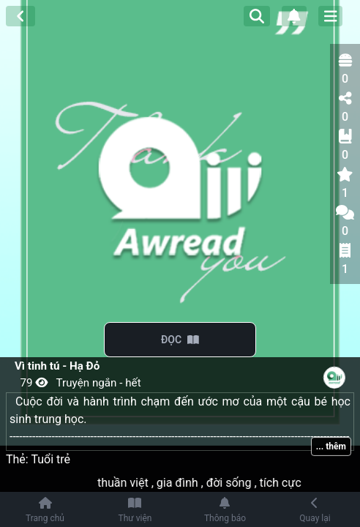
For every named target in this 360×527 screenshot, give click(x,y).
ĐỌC (180, 339)
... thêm (331, 446)
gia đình (186, 483)
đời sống (238, 483)
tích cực (288, 483)
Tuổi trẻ (50, 459)
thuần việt (132, 483)
